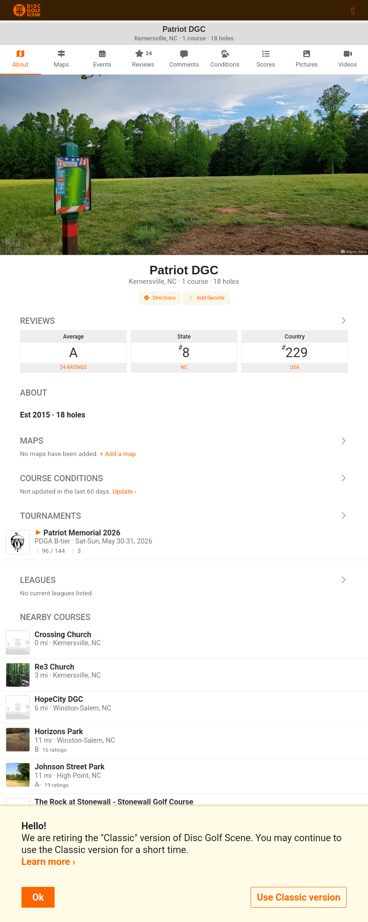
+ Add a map (118, 453)
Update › (124, 491)
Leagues (184, 580)
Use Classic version (298, 897)
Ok (38, 897)
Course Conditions (184, 478)
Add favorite (206, 298)
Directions (160, 298)
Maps (184, 441)
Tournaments (184, 516)
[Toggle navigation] (353, 10)
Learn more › (48, 861)
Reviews (184, 321)
